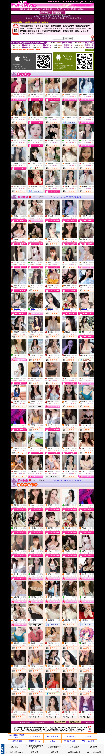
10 (65, 197)
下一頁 (68, 197)
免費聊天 (40, 163)
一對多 (75, 117)
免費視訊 (23, 94)
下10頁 (73, 197)
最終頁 (79, 197)
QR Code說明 (89, 50)
